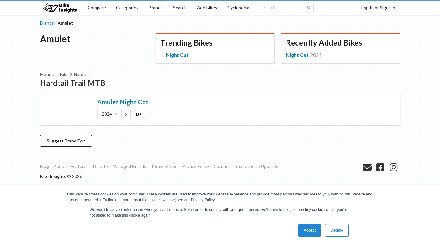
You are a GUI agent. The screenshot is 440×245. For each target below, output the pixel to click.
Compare (97, 7)
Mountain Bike (54, 74)
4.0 (138, 114)
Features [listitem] (80, 166)
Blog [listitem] (44, 166)
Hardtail (82, 74)
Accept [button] (310, 230)
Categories (127, 7)
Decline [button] (336, 230)
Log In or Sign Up (378, 7)
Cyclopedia (238, 7)
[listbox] (109, 114)
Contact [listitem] (222, 166)
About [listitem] (59, 166)
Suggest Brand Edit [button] (66, 140)
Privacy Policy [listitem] (195, 166)
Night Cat (177, 55)
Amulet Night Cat (123, 102)
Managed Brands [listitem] (129, 166)
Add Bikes (207, 7)
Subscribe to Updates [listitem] (256, 166)
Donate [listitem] (100, 166)
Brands (156, 7)
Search (180, 7)
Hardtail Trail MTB (72, 83)
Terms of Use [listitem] (164, 166)
